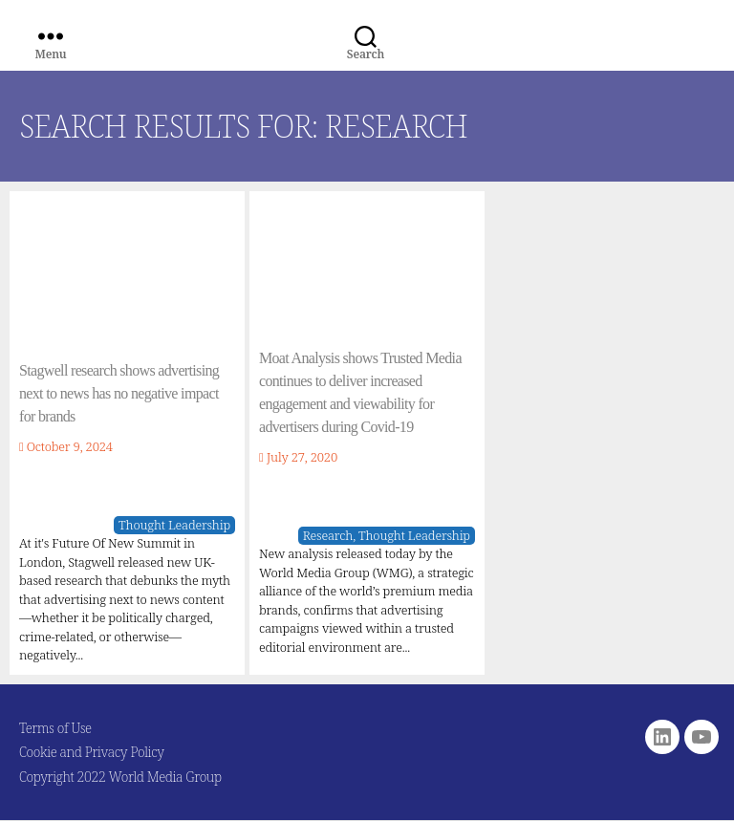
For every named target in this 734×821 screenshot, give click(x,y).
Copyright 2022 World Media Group (120, 776)
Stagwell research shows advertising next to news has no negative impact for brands (119, 393)
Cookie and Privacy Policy (91, 752)
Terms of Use (55, 728)
